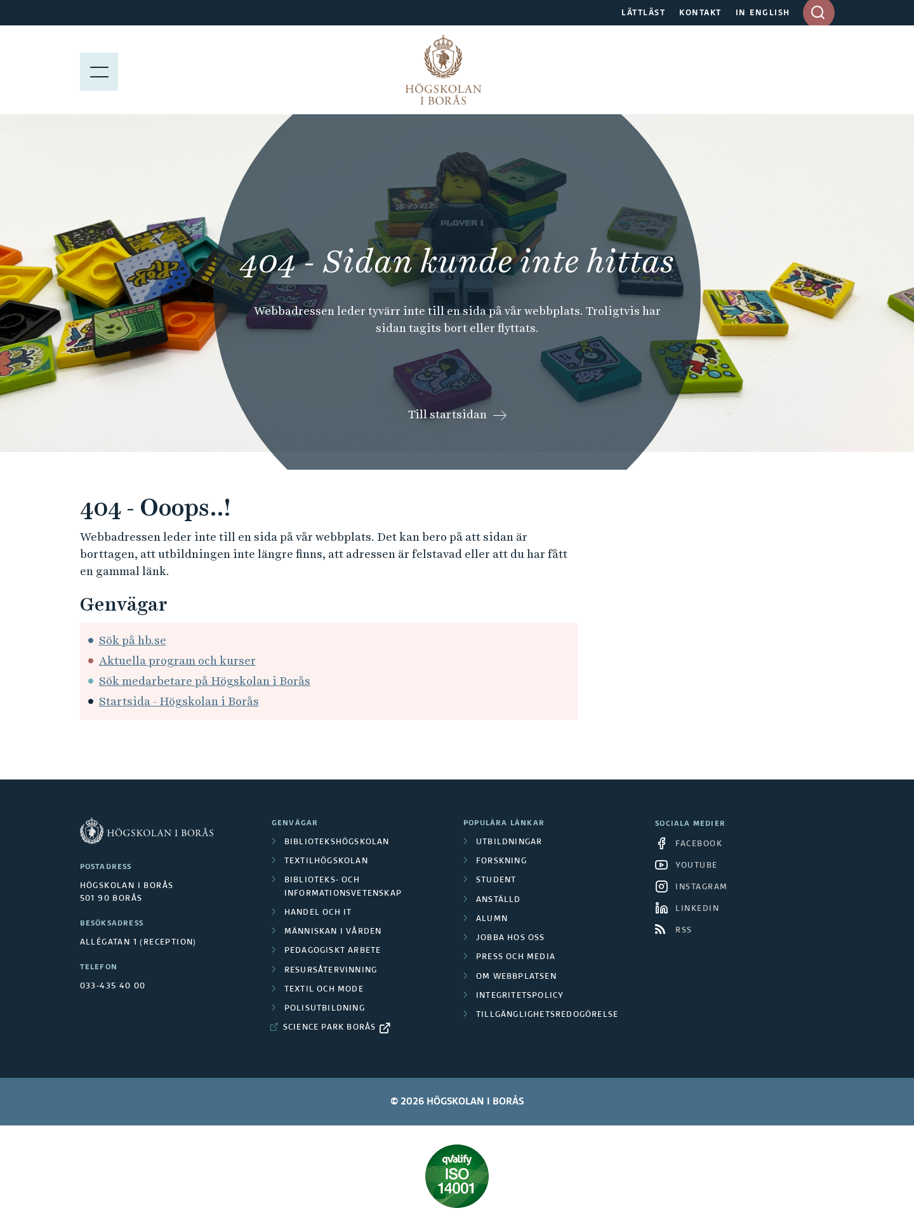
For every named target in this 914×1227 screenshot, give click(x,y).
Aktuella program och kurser (177, 660)
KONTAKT (700, 13)
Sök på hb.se (132, 640)
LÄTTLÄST (643, 13)
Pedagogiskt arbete (332, 950)
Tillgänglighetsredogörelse (547, 1015)
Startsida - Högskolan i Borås (179, 701)
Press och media (515, 957)
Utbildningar (509, 842)
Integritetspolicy (520, 996)
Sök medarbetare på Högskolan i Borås (204, 680)
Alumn (492, 919)
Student (496, 880)
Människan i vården (333, 931)
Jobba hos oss (510, 938)
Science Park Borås (329, 1027)
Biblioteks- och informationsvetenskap (343, 887)
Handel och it (318, 912)
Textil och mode (324, 989)
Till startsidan (447, 414)
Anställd (498, 900)
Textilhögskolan (326, 861)
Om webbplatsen (516, 976)
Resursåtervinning (330, 970)
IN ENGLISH (763, 13)
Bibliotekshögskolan (337, 842)
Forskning (501, 861)
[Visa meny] (99, 70)
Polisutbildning (324, 1008)
